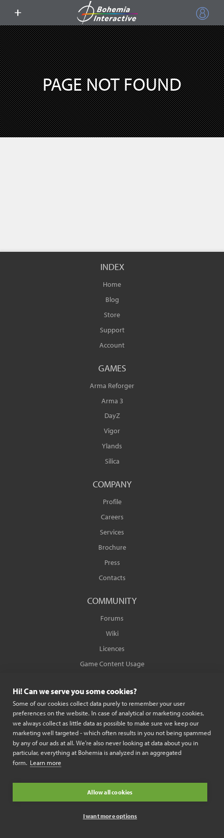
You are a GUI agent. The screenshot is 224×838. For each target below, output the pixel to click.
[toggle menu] (18, 13)
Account (112, 345)
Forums (112, 618)
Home (112, 284)
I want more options (110, 816)
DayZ (112, 415)
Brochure (112, 547)
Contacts (112, 577)
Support (112, 329)
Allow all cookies (109, 792)
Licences (112, 648)
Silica (112, 461)
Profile (112, 501)
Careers (112, 516)
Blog (112, 299)
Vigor (112, 430)
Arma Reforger (112, 385)
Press (112, 562)
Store (112, 314)
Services (112, 532)
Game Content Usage (112, 663)
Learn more (45, 762)
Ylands (112, 445)
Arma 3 (112, 400)
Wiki (112, 633)
